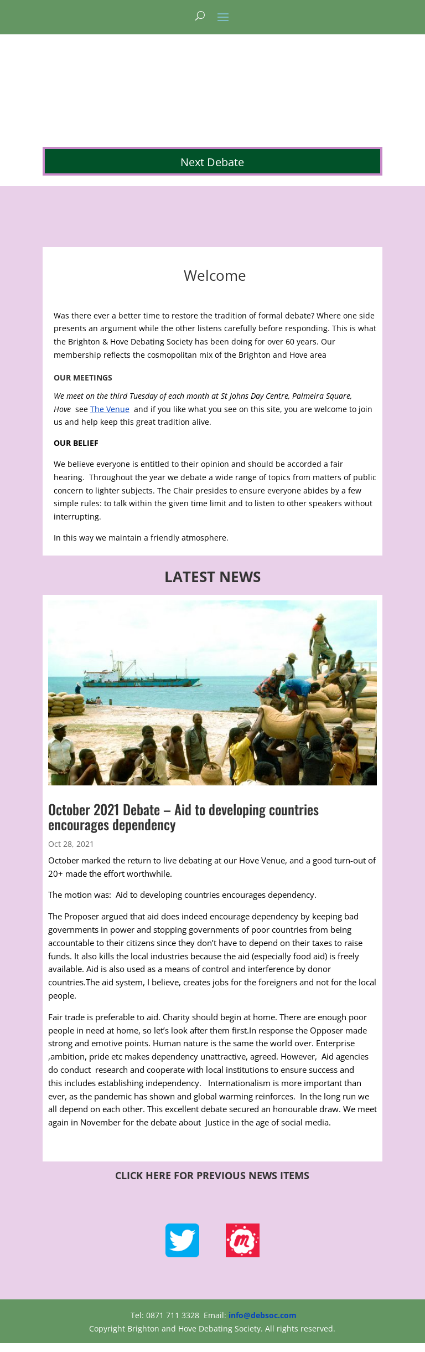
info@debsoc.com (263, 1315)
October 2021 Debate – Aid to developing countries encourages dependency (183, 816)
